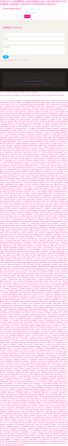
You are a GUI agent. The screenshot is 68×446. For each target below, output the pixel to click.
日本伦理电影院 (63, 355)
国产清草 (4, 212)
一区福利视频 (21, 288)
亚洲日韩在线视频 (28, 188)
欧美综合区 (18, 108)
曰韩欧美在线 (44, 393)
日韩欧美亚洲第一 (43, 260)
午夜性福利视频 (45, 275)
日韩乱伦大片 (24, 272)
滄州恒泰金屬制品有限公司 (37, 84)
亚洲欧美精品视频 (52, 376)
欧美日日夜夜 (11, 171)
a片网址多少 (3, 352)
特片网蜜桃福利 (37, 430)
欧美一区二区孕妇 (55, 324)
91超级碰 (41, 143)
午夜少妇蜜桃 (43, 272)
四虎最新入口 (19, 100)
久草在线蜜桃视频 (19, 318)
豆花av (8, 430)
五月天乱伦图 (47, 352)
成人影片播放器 (50, 130)
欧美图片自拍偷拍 (30, 199)
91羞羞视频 (48, 106)
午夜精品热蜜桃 (7, 273)
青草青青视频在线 (7, 303)
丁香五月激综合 (26, 193)
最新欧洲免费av (27, 376)
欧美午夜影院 (57, 190)
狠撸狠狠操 (24, 137)
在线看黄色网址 (34, 149)
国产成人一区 (5, 422)
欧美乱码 (58, 257)
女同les (20, 193)
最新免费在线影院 (17, 311)
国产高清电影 (45, 229)
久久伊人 (15, 409)
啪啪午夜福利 (44, 420)
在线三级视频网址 (9, 216)
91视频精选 (31, 229)
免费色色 (61, 262)
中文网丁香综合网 (42, 327)
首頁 (26, 9)
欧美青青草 (11, 249)
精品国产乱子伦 (17, 169)
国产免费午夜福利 (30, 268)
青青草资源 (4, 305)
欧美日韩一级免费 (26, 167)
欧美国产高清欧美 (23, 337)
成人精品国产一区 (23, 210)
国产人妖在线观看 (53, 393)
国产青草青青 (44, 257)
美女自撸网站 (46, 348)
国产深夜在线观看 (18, 415)
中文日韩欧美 (53, 100)
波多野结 (39, 137)
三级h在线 (52, 102)
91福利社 (33, 353)
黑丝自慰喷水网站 (51, 359)
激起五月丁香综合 (26, 175)
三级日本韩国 (48, 216)
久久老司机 (11, 318)
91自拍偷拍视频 (40, 353)
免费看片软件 (45, 251)
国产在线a (19, 154)
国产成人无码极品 (35, 331)
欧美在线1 (38, 257)
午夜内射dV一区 (48, 406)
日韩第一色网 (46, 245)
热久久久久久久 (58, 327)
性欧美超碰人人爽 (21, 130)
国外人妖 (33, 115)
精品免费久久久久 (46, 346)
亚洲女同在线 (22, 111)
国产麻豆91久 (28, 335)
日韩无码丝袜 (34, 406)
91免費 (12, 270)
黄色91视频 (31, 126)
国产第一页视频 (44, 111)
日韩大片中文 (8, 154)
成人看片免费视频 (36, 417)
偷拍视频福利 (42, 290)
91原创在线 (41, 361)
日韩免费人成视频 (59, 130)
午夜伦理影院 (9, 147)
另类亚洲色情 (6, 190)
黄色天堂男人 (57, 320)
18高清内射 (34, 242)
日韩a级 (49, 136)
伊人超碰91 (54, 216)
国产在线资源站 (42, 178)
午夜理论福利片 (25, 206)
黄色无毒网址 (31, 366)
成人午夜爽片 (35, 113)
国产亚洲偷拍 (64, 102)
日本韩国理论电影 (59, 318)
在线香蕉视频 (50, 190)
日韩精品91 (46, 311)
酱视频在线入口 (30, 259)
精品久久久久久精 (57, 420)
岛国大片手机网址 (9, 223)
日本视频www (39, 402)
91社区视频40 (64, 186)
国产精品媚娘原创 (8, 128)
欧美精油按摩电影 (28, 389)
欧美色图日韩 (25, 270)
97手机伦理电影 (23, 352)
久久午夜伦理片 (38, 245)
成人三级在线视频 (51, 119)
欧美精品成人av (59, 164)
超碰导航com (56, 223)
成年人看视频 (8, 264)
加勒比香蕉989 (42, 232)
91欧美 (65, 108)
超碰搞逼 (47, 374)
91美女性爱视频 (52, 227)
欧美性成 (14, 154)
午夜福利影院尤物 (52, 113)
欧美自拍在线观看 (54, 430)
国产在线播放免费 (9, 242)
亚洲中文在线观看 (15, 346)
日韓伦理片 (64, 190)
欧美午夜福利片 (45, 333)
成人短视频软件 (26, 164)
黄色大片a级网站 (26, 279)
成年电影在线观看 (6, 296)
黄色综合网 (3, 372)
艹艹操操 (63, 257)
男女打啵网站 (42, 184)
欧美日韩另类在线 (15, 361)
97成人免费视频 (4, 357)
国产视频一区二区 (25, 223)
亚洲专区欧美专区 (49, 108)
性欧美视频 (61, 115)
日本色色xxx (61, 143)
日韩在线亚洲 (11, 126)
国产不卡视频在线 (26, 290)
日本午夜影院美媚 (48, 387)
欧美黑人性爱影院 (4, 376)
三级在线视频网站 (42, 266)
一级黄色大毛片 (57, 281)
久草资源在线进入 (22, 428)
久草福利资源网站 (14, 342)
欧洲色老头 (47, 433)
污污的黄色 (33, 262)
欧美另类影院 (51, 121)
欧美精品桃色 (31, 285)
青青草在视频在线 (6, 130)
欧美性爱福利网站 (16, 312)
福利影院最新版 (53, 288)
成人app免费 (12, 339)
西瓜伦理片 (19, 167)
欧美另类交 (3, 272)
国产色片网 (16, 106)
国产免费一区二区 (33, 277)
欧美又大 (16, 210)
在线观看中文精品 (12, 298)
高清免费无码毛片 (28, 244)
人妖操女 (35, 225)
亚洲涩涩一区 (34, 279)
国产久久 (65, 184)
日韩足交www (35, 305)
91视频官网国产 (34, 361)
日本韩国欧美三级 (16, 404)
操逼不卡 (15, 160)
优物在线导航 (58, 266)
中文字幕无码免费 (10, 372)
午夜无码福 (33, 195)
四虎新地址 (50, 151)
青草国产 (2, 121)
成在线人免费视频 (47, 383)
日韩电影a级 (32, 415)
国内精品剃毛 (13, 190)
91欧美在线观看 (26, 154)
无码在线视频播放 (62, 199)
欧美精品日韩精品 (54, 339)
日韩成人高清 (12, 381)
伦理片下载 (56, 255)
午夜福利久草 (5, 415)
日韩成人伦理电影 (57, 303)
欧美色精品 (41, 312)
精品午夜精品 (54, 231)
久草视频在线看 (9, 380)
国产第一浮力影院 (13, 285)
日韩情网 (58, 225)
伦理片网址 (11, 443)
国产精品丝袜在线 (61, 251)
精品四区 (28, 368)
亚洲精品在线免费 (53, 110)
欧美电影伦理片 (5, 244)
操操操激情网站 (24, 147)
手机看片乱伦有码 (43, 335)
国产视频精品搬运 (36, 393)
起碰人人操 (58, 117)
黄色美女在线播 (47, 277)
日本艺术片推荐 (49, 394)
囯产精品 (47, 411)
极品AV (31, 441)
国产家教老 (7, 385)
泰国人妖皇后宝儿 (43, 441)
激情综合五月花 (11, 182)
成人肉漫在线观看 (26, 242)
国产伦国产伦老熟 (53, 214)
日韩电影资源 (3, 188)
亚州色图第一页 (17, 439)
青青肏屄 (9, 208)
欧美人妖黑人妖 (11, 191)
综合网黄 (55, 298)
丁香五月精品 (29, 342)
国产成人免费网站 (48, 432)
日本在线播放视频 (34, 121)
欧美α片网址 (5, 294)
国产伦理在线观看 (41, 231)
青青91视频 (24, 329)
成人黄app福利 (34, 164)
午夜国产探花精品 (56, 136)
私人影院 (40, 277)
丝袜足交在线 (23, 264)
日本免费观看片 (61, 201)
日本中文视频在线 (55, 132)
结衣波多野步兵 (39, 199)
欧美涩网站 (38, 268)
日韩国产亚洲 (44, 381)
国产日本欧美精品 (60, 309)
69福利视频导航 (19, 191)
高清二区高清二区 (24, 374)
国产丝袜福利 (10, 314)
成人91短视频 (26, 195)
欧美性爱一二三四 (26, 128)
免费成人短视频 (60, 359)
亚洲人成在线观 (33, 270)
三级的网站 (60, 331)
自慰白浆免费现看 (53, 366)
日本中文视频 (48, 355)
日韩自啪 (23, 348)
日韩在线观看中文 (8, 206)
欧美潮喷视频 (54, 162)
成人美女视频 (28, 123)
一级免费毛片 (56, 203)
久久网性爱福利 (5, 288)
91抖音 (40, 439)
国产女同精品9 (59, 149)
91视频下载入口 (35, 108)
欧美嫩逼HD (64, 225)
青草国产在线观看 (7, 329)
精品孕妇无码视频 (47, 428)
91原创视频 (64, 437)
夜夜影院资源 (11, 393)
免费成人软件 (22, 218)
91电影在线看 (5, 247)
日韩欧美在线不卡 (28, 294)
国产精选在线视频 (34, 314)
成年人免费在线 (45, 171)
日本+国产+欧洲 (62, 383)
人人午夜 (59, 439)
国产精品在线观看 (35, 154)
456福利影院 (55, 206)
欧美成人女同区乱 (62, 398)
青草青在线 (28, 353)
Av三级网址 (23, 232)
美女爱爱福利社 (11, 290)
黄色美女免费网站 (36, 363)
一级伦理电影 (5, 292)
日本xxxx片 (64, 195)
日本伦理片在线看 (21, 199)
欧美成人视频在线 (46, 218)
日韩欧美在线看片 (26, 108)
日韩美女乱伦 (22, 132)
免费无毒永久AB (25, 298)
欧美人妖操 (35, 219)
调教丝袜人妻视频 (16, 331)
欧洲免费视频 (17, 391)
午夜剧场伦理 (55, 312)
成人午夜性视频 (19, 389)
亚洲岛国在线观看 (60, 238)
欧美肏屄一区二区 (55, 106)
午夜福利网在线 (40, 426)
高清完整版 (42, 322)
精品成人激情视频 (45, 102)
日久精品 (5, 309)
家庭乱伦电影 (61, 378)
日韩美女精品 (8, 259)
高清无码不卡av (52, 257)
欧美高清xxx (45, 309)
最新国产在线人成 (25, 331)
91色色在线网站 (62, 393)
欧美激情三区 (22, 368)
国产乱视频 (31, 238)
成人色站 (17, 277)
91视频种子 (50, 191)
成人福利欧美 (35, 160)
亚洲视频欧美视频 (40, 326)
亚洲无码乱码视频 (8, 184)
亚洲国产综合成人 (44, 301)
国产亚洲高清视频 (28, 396)
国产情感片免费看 (4, 227)
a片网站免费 (63, 324)
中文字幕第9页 (32, 337)
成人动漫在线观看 (27, 422)
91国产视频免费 (57, 234)
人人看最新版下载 (31, 231)
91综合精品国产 (17, 110)
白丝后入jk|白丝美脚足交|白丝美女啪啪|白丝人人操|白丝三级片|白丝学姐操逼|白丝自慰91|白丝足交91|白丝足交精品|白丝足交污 (29, 95)
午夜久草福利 (28, 247)
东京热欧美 (64, 365)
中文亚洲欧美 (19, 212)
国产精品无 (12, 205)
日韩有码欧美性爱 (58, 340)
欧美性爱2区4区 (53, 333)
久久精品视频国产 (26, 437)
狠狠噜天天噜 (35, 290)
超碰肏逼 (28, 262)
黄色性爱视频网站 (32, 320)
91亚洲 (6, 171)
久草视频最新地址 (36, 333)
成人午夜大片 (43, 190)
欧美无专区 (36, 441)
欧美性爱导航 (30, 117)
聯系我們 (27, 12)
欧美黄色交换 (10, 188)
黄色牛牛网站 (26, 121)
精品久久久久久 (22, 378)
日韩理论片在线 (43, 342)
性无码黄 (22, 151)
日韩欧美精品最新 (12, 134)
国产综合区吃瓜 (36, 111)
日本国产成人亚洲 (49, 344)
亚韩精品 (27, 409)
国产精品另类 (63, 387)
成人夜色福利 (16, 426)
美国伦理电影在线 (4, 275)
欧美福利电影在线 (23, 400)
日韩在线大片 (47, 143)
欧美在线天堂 (28, 151)
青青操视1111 (61, 206)
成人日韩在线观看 (27, 307)
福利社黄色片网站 (40, 391)
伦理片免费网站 (4, 417)
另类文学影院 (32, 426)
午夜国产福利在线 (62, 216)
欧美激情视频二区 (12, 294)
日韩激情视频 (7, 361)
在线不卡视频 (56, 406)
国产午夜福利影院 (42, 151)
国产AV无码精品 (18, 307)
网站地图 (62, 95)
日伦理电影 (3, 307)
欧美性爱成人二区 (41, 292)
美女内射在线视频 (19, 424)
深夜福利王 (58, 244)
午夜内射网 (54, 383)
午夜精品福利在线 (13, 428)
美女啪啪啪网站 (60, 137)
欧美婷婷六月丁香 (61, 165)
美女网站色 (24, 231)
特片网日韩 (42, 108)
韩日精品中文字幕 (6, 398)
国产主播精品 (61, 141)
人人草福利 (51, 268)
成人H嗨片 (59, 301)
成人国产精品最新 (8, 409)
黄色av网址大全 (8, 283)
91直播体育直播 (39, 115)
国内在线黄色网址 (56, 277)
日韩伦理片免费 (12, 251)
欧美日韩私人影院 (24, 365)
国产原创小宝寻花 (8, 333)
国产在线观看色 (10, 272)
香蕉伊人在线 (51, 164)
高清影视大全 (60, 208)
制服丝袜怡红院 (45, 100)
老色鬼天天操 (30, 299)
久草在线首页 (23, 117)
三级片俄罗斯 (57, 286)
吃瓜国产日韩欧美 (33, 439)
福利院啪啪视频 (29, 165)
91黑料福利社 (31, 171)
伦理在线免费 (17, 314)
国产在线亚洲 (50, 272)
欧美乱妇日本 (36, 389)
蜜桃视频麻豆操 (37, 249)
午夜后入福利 (28, 363)
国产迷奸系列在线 (46, 123)
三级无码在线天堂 (8, 368)
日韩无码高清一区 (51, 225)
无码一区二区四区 (28, 249)
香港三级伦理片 (17, 115)
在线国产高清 (53, 165)
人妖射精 (19, 141)
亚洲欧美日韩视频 (21, 430)
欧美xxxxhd (17, 443)
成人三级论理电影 (9, 121)
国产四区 (4, 407)
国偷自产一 (29, 177)
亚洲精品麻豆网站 (12, 309)
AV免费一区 (6, 238)
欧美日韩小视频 (33, 104)
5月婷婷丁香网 (54, 177)
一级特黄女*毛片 (50, 169)
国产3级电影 (42, 162)
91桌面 (52, 126)
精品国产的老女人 (30, 348)
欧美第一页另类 (63, 374)
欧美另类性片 (25, 339)
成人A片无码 (44, 268)
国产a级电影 (50, 154)
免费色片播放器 (39, 139)
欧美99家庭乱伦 (25, 391)
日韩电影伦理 (3, 149)
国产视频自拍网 (41, 240)
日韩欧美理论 (10, 435)
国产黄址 (6, 119)
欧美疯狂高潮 (14, 420)
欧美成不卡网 (31, 303)
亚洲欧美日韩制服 (19, 407)
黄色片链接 (39, 262)
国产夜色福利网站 (18, 229)
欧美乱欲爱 (59, 104)
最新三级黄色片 (41, 180)
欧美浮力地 (6, 193)
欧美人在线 (9, 173)
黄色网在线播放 (27, 191)
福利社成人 (53, 426)
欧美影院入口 (3, 435)
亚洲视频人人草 (22, 186)
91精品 (41, 165)
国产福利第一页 (36, 378)
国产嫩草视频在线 (31, 106)
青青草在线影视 (16, 264)
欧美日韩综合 (61, 110)
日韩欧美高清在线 (43, 110)
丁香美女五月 (53, 259)
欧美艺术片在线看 (8, 169)
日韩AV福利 (28, 184)
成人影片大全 (20, 419)
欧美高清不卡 (55, 355)
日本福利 (14, 445)
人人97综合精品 (38, 385)
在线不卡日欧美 (46, 201)
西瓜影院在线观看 (9, 210)
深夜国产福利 (20, 433)
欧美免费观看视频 (59, 253)
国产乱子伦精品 (16, 327)
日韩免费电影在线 (39, 117)
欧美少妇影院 (9, 359)
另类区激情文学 (42, 158)
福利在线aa (34, 433)
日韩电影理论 (61, 231)
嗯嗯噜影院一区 (9, 439)
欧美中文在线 (40, 407)
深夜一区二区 (13, 281)
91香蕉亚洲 (9, 253)
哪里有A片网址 (6, 346)
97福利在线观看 (24, 324)
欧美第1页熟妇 (49, 370)
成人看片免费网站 (38, 316)
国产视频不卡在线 (46, 385)
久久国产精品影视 (23, 320)
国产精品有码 (38, 126)
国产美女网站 (13, 244)
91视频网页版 (9, 426)
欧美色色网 (36, 342)
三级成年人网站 (62, 124)
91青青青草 (23, 136)
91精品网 (7, 342)
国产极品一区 (23, 385)
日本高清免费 (47, 279)
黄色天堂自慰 (64, 136)
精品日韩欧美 (15, 268)
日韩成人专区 (18, 227)
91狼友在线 (59, 311)
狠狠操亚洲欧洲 (7, 177)
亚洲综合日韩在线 (21, 245)
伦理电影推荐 (3, 314)
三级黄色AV (5, 279)
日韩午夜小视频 (9, 365)
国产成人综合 (18, 175)
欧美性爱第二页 (42, 149)
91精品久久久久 (49, 203)
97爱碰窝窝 (10, 350)
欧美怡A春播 (57, 186)
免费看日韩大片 (46, 126)
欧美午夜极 (17, 216)
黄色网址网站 (41, 394)
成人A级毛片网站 (16, 363)
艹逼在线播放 (64, 270)
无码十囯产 (44, 244)
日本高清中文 (30, 316)
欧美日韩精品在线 (21, 273)
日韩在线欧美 (50, 327)
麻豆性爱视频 (15, 301)
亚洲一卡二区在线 (33, 147)
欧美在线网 (48, 128)
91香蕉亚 (65, 361)
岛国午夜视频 (3, 400)
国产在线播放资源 (15, 324)
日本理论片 (58, 210)
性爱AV (36, 232)
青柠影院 (9, 240)
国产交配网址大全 (43, 314)
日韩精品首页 (27, 119)
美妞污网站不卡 (21, 305)
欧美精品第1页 (6, 324)
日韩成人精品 (25, 227)
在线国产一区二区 (40, 413)
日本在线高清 (33, 193)
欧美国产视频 (38, 366)
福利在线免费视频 (25, 221)
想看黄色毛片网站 (29, 275)
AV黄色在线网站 (9, 145)
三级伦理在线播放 (37, 281)
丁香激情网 (41, 279)
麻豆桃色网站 (53, 368)
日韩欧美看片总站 (6, 158)
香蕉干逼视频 (7, 151)
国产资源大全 (31, 413)
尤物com (37, 238)
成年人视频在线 (53, 251)
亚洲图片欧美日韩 (51, 160)
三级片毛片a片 (34, 312)
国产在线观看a (52, 301)
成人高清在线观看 (32, 137)
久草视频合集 (41, 182)
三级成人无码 (21, 160)
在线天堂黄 (47, 115)
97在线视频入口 (50, 270)
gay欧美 (44, 197)
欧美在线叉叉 (14, 214)
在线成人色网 (62, 389)
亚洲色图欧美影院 (27, 417)
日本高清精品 (38, 264)
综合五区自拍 (53, 167)
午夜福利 (36, 110)
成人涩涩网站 (54, 264)
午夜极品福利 (55, 415)
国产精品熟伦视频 (42, 225)
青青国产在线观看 (29, 372)
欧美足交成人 (12, 102)
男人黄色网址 (58, 188)
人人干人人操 (63, 147)
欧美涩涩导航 (46, 259)
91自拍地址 (27, 340)
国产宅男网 (56, 389)
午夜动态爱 (26, 253)
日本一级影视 (56, 387)
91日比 (54, 409)
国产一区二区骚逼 (35, 167)
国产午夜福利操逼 (23, 180)
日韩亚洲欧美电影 (49, 322)
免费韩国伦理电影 (12, 141)
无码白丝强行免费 (56, 305)
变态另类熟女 (38, 136)
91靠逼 (57, 121)
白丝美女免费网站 (26, 380)
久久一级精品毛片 (38, 236)
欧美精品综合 (44, 376)
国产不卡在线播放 (35, 318)
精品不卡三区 (48, 331)
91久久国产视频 (39, 435)
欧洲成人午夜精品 (21, 259)
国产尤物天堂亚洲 (51, 104)
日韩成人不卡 (7, 420)
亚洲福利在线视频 (52, 316)
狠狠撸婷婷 (32, 326)
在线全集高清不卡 (35, 119)
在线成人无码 (41, 173)
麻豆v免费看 (62, 422)
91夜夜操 (41, 409)
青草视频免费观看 (57, 191)
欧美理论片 (40, 247)
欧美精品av (23, 240)
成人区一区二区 (4, 134)
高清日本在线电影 (13, 422)
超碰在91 (18, 411)
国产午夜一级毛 (12, 167)
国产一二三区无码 (63, 312)
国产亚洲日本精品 (35, 357)
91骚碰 (16, 171)
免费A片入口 (61, 298)
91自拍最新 (29, 111)
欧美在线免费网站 (16, 329)
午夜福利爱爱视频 (57, 432)
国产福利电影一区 (40, 132)
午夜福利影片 (49, 212)
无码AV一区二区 (56, 428)
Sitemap (50, 84)
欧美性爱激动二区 (21, 134)
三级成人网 (45, 283)
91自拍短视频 (52, 229)
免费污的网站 (28, 288)
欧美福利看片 (60, 171)
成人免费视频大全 (48, 234)
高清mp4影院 (33, 216)
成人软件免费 (26, 205)
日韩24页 (44, 152)
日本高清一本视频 (27, 219)
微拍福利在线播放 (9, 152)
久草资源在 (50, 381)
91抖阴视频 (58, 178)
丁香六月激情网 (8, 331)
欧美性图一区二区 (49, 365)
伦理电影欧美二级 (28, 124)
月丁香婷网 (46, 134)
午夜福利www (33, 370)
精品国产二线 (10, 348)
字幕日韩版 (60, 411)
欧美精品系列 (43, 175)
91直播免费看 (16, 147)
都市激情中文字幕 (23, 394)
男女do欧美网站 (56, 391)
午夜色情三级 (8, 445)
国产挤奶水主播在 (4, 366)
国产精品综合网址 (49, 296)
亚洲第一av (40, 147)
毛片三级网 (11, 164)
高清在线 (35, 247)
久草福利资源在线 (61, 156)
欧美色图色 (22, 346)
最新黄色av (20, 294)
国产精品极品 (8, 404)
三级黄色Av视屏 (34, 223)
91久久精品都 (57, 350)
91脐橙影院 (25, 383)
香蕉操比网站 (35, 301)
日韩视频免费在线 (11, 411)
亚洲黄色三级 (18, 290)
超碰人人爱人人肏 (45, 324)
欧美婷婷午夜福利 (58, 152)
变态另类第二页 (57, 158)
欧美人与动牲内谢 (46, 177)
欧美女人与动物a (15, 385)
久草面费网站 (13, 430)
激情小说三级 (25, 411)
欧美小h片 (41, 294)
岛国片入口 (10, 400)
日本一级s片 (48, 182)
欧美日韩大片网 (33, 327)
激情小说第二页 (10, 307)
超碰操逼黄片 (63, 255)
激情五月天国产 (51, 342)
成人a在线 (50, 255)
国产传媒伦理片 (64, 391)
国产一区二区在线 (4, 219)
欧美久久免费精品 (49, 273)
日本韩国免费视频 (37, 188)
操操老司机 (16, 352)
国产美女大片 (56, 219)
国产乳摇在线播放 (52, 329)
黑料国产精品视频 (39, 285)
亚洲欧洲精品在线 (42, 145)
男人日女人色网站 (11, 212)
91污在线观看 (19, 376)
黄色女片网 (40, 311)
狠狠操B (39, 141)
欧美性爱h (56, 273)
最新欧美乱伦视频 (8, 115)
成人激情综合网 (30, 110)
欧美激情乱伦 (21, 184)
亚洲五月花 (11, 234)
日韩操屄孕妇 (32, 411)
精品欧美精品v (19, 366)
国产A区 (57, 422)
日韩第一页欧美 (58, 169)
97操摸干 (14, 259)
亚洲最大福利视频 (30, 251)
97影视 (55, 180)
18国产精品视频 (24, 426)
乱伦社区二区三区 (4, 389)
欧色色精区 (3, 363)
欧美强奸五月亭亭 (7, 312)
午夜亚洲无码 (3, 123)
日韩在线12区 (5, 285)
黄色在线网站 (3, 191)
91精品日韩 (45, 137)
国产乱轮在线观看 (57, 419)
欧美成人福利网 (43, 238)
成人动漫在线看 (48, 409)
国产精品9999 (28, 301)
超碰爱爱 (62, 430)
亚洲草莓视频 (62, 402)
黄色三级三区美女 (57, 247)
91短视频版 (44, 191)
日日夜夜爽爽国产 (21, 309)
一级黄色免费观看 (12, 335)
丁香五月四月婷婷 (40, 203)
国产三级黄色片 (44, 318)
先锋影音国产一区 (42, 164)
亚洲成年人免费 (57, 381)
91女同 (55, 353)
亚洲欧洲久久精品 (10, 255)
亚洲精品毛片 (54, 199)
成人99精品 (24, 225)
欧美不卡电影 (21, 214)
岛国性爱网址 (49, 158)
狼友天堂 (31, 383)
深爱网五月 (58, 232)
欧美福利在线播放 (13, 218)
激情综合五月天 (4, 316)
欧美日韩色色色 (60, 443)
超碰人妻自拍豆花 (58, 184)
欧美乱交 (8, 104)
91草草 (64, 394)
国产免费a (2, 439)
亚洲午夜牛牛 (36, 165)
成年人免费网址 (18, 164)
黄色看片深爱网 (57, 413)
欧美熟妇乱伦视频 (44, 221)
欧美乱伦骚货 (7, 374)
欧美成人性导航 (50, 184)
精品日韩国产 (21, 165)
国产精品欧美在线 (38, 428)
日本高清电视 (47, 117)
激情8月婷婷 (46, 402)
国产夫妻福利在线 (19, 234)
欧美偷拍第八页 (50, 350)
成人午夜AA (23, 299)
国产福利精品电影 (54, 433)
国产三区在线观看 (34, 344)
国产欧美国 (54, 182)
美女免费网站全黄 (17, 266)
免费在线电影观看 (49, 422)
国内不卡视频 (18, 279)
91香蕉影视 (60, 260)
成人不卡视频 (59, 283)
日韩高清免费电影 (16, 441)
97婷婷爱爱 (33, 387)
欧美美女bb (61, 264)
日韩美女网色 (33, 298)
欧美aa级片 (14, 130)
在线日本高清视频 (61, 160)
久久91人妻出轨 (53, 134)
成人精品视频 (60, 335)
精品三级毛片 (58, 344)
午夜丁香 (53, 117)
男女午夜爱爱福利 (56, 285)
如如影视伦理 (20, 335)
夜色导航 (9, 322)
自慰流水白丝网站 (30, 257)
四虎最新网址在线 (40, 411)
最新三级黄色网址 (18, 219)
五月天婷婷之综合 (55, 128)
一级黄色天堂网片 (42, 359)
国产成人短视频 (60, 368)
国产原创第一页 (14, 193)
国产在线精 (61, 151)
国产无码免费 (30, 264)
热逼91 (4, 286)
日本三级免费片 (4, 164)
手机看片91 (32, 435)
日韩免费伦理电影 (13, 247)
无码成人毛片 (17, 223)
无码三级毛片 (6, 180)
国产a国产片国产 (33, 443)
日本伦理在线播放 (30, 273)
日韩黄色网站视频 (24, 443)
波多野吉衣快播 (4, 186)
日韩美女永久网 (38, 197)
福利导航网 (60, 376)
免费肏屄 (18, 143)
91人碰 (53, 279)
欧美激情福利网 (55, 218)
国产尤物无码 (11, 236)
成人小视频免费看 (34, 409)
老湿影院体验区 (48, 407)
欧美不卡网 (42, 212)
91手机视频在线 (17, 370)
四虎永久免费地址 (18, 113)
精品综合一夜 (27, 433)
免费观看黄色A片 (12, 123)
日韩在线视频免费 (34, 234)
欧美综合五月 (15, 394)
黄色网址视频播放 (8, 160)
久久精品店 (20, 124)
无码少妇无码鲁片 (51, 443)
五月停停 (45, 316)
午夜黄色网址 (44, 372)
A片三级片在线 (40, 337)
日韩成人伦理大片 (49, 193)
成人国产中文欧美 (9, 111)
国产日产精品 (35, 190)
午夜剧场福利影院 (19, 372)
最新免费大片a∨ (15, 177)
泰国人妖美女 (40, 298)
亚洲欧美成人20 (57, 437)
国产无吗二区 (23, 398)
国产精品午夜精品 (16, 240)
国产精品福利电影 (50, 210)
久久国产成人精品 (58, 272)
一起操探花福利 (51, 253)
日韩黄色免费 (59, 400)
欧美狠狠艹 (46, 139)
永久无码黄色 (54, 143)
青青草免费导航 (10, 396)
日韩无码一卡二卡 (37, 152)
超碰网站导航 (57, 396)
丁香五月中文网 (39, 352)
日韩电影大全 (8, 231)
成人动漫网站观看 (19, 249)
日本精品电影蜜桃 (24, 104)
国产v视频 (65, 100)
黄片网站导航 (6, 433)
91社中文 (25, 366)
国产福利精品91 (53, 378)
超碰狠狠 (59, 329)
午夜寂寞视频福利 (27, 212)
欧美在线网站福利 (35, 169)
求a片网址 (59, 245)
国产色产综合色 (31, 329)
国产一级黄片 (51, 188)
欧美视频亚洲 (12, 100)
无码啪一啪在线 (8, 268)
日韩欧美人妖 (13, 433)
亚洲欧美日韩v (22, 355)
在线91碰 (4, 430)
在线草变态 (59, 380)
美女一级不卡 (53, 439)
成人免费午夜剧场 (28, 156)
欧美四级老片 (44, 255)
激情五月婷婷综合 (26, 381)
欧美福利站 (15, 208)
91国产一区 (51, 318)
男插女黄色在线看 (52, 260)
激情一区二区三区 (15, 104)
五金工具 (30, 84)
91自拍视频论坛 (60, 145)
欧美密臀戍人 (12, 417)
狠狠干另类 (44, 286)
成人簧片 (21, 322)
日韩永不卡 (29, 430)
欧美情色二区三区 (8, 136)
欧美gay (23, 363)
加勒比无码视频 (21, 275)
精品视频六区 (22, 268)
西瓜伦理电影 (61, 205)
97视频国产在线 (48, 294)
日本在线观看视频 (41, 350)
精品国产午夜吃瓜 (63, 218)
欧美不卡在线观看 (60, 111)
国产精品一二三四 (30, 186)
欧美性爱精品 (7, 340)
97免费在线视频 (25, 149)
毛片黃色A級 (17, 272)
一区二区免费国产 (38, 299)
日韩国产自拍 (35, 335)
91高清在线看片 (14, 288)
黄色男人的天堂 (28, 393)
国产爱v (46, 400)
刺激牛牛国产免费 (16, 406)
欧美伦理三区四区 (42, 404)
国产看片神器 (15, 132)
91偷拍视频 (30, 428)
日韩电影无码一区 (16, 303)
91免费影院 (47, 208)
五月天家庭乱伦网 (33, 359)
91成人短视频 (44, 398)
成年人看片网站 (41, 370)
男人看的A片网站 (21, 257)
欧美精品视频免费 (28, 281)
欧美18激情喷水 (7, 214)
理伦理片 (13, 437)
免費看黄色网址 (28, 255)
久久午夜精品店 (58, 249)
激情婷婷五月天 (17, 221)
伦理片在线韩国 (51, 238)
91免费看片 (59, 236)
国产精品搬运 (12, 119)
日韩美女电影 (12, 376)
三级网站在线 (52, 309)
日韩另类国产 (16, 365)
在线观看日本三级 (12, 197)
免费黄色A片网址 (40, 106)
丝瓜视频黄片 (38, 346)
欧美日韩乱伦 (17, 139)
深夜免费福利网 (64, 314)
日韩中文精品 (55, 326)
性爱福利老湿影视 (6, 108)
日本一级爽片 (5, 205)
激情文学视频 (64, 232)
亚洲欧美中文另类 (57, 195)
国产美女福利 (17, 348)
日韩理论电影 (11, 175)
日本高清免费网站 (44, 378)
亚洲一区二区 (60, 363)
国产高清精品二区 (18, 188)
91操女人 (30, 272)
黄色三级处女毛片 (23, 173)
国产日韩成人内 (58, 126)
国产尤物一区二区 (51, 404)
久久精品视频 (40, 433)
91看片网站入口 (48, 285)
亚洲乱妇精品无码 (7, 245)
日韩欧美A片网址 (30, 218)
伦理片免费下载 (58, 240)
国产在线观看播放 (32, 210)
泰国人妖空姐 (53, 311)
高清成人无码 (51, 314)
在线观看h (63, 193)
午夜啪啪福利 (16, 117)
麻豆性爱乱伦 (50, 152)
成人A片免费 (53, 139)
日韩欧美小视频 (36, 255)
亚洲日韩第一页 (19, 182)
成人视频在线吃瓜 (28, 201)
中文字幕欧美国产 (28, 420)
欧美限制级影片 (8, 337)
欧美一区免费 (29, 309)
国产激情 (19, 137)
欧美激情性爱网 (28, 190)
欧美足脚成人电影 (37, 201)
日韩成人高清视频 (33, 374)
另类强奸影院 (30, 134)
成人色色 (10, 387)
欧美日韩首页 (11, 201)
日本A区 (28, 387)
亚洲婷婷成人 (28, 305)
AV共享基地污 (51, 244)
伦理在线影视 (24, 303)
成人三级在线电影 (12, 257)
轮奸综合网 (27, 234)
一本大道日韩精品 (33, 432)
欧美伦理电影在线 (59, 279)
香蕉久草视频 (20, 445)
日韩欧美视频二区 (43, 227)
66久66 (10, 301)
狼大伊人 (48, 231)
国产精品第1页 (22, 106)
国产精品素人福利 (9, 229)
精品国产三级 (19, 417)
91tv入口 (65, 340)
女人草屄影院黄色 (38, 134)
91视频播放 (18, 149)
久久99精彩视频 (25, 283)
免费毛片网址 (42, 340)
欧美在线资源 (13, 344)
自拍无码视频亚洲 (18, 396)
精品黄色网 (50, 175)
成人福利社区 (41, 320)
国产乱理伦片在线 (30, 132)
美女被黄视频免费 (13, 292)
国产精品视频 (45, 156)
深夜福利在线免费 (27, 100)
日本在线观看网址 (8, 383)
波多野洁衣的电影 (17, 413)
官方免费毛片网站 (39, 186)
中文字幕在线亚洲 (8, 106)
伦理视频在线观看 (33, 394)
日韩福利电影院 (25, 178)
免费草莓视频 (22, 342)
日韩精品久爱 (48, 417)
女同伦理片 (57, 270)
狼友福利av (38, 324)
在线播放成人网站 (58, 361)
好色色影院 (59, 100)
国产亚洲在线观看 (57, 394)
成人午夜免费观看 (48, 435)
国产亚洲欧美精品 (28, 322)
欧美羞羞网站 (19, 286)
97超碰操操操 (52, 156)
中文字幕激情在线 (4, 353)
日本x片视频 (52, 283)
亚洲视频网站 (63, 132)
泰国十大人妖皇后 (53, 205)
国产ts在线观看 (4, 298)
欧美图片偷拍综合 (25, 312)
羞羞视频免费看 (15, 296)
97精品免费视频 (24, 432)
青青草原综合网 (16, 232)
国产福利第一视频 (29, 424)
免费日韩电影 (38, 229)
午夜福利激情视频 (36, 123)
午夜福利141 (23, 177)
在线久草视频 (37, 218)
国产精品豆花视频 (49, 186)
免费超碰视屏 (5, 318)
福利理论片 (60, 221)
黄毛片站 (57, 314)
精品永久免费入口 (52, 398)
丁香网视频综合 (63, 433)
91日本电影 (14, 273)
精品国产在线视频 (35, 437)
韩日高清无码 (7, 437)
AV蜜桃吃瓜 (25, 413)
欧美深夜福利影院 (60, 229)
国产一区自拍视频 (52, 335)
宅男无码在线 (41, 422)
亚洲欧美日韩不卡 (50, 232)
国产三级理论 (32, 400)
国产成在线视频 (40, 216)
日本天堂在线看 (43, 223)
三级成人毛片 (30, 385)
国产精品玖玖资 (55, 242)
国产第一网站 (24, 139)
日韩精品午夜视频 (32, 173)
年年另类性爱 (46, 236)
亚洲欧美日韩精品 (47, 262)
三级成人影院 (27, 182)
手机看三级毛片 (31, 352)
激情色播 (2, 342)
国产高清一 (42, 305)
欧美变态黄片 (63, 385)
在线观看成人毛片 (50, 290)
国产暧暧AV (10, 110)
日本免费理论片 (30, 232)
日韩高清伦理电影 (44, 368)
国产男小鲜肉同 (35, 380)
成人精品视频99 (33, 178)
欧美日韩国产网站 (18, 260)
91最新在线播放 (57, 294)
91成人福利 (4, 175)
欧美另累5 (51, 249)
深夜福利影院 (23, 402)
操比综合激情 (58, 290)
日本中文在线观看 (44, 424)
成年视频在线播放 (48, 307)
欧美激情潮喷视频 (37, 286)
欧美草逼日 (40, 432)
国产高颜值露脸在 (54, 299)
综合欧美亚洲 (20, 281)
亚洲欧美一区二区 (8, 320)
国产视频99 (17, 326)
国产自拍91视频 (4, 201)
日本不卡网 (39, 283)
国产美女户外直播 (58, 268)
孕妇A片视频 (47, 426)
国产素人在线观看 (17, 333)
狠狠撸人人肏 (60, 357)
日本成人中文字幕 (62, 162)
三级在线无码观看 (17, 383)
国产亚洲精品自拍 (25, 361)
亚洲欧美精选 (5, 381)
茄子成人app (52, 111)
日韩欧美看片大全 (27, 286)
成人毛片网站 (22, 353)
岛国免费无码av (18, 242)
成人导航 (29, 240)
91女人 (58, 426)
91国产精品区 (49, 419)
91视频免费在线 (54, 124)
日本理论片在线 (5, 156)
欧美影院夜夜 (33, 350)
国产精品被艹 (13, 275)
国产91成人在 (53, 171)
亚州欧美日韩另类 (44, 288)
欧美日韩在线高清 (30, 136)
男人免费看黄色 (40, 206)
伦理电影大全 (31, 203)
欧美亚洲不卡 (20, 190)
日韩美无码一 (13, 199)
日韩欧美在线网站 (44, 214)
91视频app (30, 225)
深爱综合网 (21, 340)
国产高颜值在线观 (35, 221)
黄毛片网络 (35, 396)
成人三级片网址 (12, 357)
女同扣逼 (15, 184)
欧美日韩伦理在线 (44, 205)
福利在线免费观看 (36, 100)
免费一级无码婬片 (28, 152)
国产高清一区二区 (57, 175)
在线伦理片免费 (4, 124)
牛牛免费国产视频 (57, 212)
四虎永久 (7, 195)
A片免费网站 (41, 406)
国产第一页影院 (27, 419)
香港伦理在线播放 (60, 404)
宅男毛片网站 (27, 357)
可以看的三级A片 (50, 240)
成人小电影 (63, 219)
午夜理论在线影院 (37, 124)
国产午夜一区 (10, 203)
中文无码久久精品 (12, 305)
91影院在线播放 (25, 441)
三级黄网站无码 (25, 370)
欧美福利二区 (10, 391)
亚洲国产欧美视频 (44, 357)
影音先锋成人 (31, 324)
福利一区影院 (8, 406)
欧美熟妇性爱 (14, 165)
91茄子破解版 (60, 113)
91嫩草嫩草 (12, 389)
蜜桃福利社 (44, 363)
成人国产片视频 (25, 435)
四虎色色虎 (64, 296)
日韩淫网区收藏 (53, 221)
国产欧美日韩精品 (33, 145)
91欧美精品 (20, 344)
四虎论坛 (13, 108)
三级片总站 (3, 104)
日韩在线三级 (15, 173)
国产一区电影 (62, 326)
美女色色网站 (36, 288)
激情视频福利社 (27, 113)
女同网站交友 (21, 247)
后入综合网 (12, 227)
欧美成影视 (43, 119)
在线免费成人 (48, 326)
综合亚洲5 (28, 378)
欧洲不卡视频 (30, 398)
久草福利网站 (43, 380)
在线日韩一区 (28, 158)
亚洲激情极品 (6, 199)
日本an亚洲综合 (38, 259)
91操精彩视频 (54, 346)
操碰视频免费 (28, 214)
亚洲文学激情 (61, 366)
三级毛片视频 (64, 305)
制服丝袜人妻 (34, 128)
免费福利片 (18, 225)
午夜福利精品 (25, 141)
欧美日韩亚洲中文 (43, 113)
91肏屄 (38, 253)
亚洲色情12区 (39, 195)
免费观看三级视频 (9, 299)
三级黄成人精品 (7, 270)
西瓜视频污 (49, 303)
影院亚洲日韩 (49, 219)
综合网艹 (20, 422)
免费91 (43, 417)
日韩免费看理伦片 (10, 424)
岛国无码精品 (57, 296)
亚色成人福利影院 (32, 180)
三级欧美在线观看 (12, 316)
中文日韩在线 (36, 214)
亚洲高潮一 (6, 419)
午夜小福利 (16, 368)
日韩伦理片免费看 (40, 365)
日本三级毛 (59, 119)
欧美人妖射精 (7, 378)
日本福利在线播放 (15, 151)
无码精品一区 (9, 266)
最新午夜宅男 (3, 137)
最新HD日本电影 (18, 121)
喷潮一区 (64, 249)
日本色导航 (34, 240)
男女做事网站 (39, 415)
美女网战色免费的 (46, 264)
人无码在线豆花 (63, 370)
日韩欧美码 (26, 415)
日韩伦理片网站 (57, 197)
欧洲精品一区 (54, 141)
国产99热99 (41, 374)
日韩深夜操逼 (43, 154)
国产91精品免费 (20, 156)
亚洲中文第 (35, 151)
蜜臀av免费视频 (51, 266)
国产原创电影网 (31, 208)
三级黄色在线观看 (43, 396)
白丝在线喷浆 (47, 312)
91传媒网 (14, 245)
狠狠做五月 (42, 344)
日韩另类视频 (27, 318)
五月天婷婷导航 (62, 180)
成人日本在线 (27, 407)
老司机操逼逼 (31, 139)
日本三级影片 (62, 299)
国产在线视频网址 (61, 333)
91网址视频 (9, 363)
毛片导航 (48, 162)
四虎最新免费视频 (53, 402)
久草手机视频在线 (23, 171)
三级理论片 (22, 301)
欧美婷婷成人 (43, 389)
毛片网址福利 (13, 262)
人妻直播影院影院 (57, 407)
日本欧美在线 (3, 110)
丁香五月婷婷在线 (43, 121)
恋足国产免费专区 (54, 374)
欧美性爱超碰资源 (50, 149)
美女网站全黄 (32, 253)
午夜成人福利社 (11, 407)
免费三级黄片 (24, 404)
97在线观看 (64, 119)
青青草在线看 (35, 184)
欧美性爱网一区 (39, 208)
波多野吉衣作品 (30, 245)
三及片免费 (35, 158)
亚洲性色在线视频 (21, 262)
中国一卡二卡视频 (36, 191)
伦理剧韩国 (6, 262)
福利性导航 (5, 225)
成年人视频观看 (46, 124)
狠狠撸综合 (60, 182)
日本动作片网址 (4, 234)
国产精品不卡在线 (19, 255)
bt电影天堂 (53, 236)
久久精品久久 (62, 346)
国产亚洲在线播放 (45, 167)
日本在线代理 (15, 337)
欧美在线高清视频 (24, 327)
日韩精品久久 (16, 350)
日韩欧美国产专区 (25, 143)
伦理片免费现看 (62, 177)
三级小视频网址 (25, 314)
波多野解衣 (50, 286)
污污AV (19, 298)
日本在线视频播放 (39, 355)
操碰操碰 (38, 329)
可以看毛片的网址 (24, 326)
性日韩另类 (32, 391)
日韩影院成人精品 (45, 430)
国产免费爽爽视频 (27, 102)
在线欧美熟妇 (25, 126)
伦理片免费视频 (41, 210)
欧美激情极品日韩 (36, 177)
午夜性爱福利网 (53, 357)
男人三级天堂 (49, 292)
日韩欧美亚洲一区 (37, 383)
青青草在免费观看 (50, 178)
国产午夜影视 (52, 424)
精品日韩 (11, 415)
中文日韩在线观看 (48, 361)
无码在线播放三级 (63, 415)
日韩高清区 (21, 420)
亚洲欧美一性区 (4, 197)
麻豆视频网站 (32, 206)
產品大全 (39, 9)
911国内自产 (64, 350)
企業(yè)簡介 (32, 9)
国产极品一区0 (43, 160)
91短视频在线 (38, 251)
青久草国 (2, 264)
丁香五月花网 (44, 329)
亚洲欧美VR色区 (19, 205)
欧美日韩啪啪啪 (37, 420)
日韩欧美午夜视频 (19, 236)
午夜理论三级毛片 (32, 311)
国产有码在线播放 (9, 260)
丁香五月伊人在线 (61, 288)
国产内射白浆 (53, 411)
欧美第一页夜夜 (39, 400)
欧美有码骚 (10, 352)
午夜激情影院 (48, 206)
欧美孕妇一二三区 (14, 238)
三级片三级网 (54, 352)
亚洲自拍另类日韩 (34, 227)
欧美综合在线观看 (30, 355)
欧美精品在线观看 (63, 121)
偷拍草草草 (50, 396)
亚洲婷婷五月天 (34, 143)
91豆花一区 (29, 130)
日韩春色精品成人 (21, 197)
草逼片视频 (19, 437)
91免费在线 (5, 141)
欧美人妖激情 (13, 195)
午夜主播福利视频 (42, 443)
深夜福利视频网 (55, 385)
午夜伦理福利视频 (21, 316)
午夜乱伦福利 (63, 339)
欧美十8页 (52, 275)
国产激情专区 (35, 212)
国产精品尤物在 (17, 206)
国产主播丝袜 (35, 130)
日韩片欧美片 (47, 199)
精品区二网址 (37, 372)
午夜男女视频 (8, 394)
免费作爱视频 (25, 145)
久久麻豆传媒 (44, 249)
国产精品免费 (14, 378)
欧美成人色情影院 (31, 292)
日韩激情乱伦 (6, 165)
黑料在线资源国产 (41, 270)
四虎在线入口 (45, 366)
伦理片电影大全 (58, 108)
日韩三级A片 (49, 197)
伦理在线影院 (28, 160)
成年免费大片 (41, 128)
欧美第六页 (48, 242)
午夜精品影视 (11, 279)
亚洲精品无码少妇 (8, 162)
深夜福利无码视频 (62, 123)
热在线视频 (44, 188)
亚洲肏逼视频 (60, 167)
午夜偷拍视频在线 (48, 337)
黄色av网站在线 (26, 266)
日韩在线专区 (53, 201)
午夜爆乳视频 (35, 419)
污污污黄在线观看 (34, 162)
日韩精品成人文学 (25, 169)
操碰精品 (6, 249)
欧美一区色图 (7, 402)
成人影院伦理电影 (58, 173)
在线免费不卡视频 (25, 406)
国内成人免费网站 (15, 374)
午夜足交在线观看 (4, 355)
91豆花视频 (10, 311)
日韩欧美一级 (19, 357)
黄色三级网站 (3, 350)
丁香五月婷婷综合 (32, 296)
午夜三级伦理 (53, 208)
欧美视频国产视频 (56, 417)
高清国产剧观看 (37, 244)
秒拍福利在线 (16, 162)
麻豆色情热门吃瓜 (16, 231)
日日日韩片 (32, 365)
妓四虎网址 (48, 305)
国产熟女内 (8, 327)
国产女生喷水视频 (35, 205)
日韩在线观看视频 (51, 145)
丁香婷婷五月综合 (12, 137)
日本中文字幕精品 (22, 292)
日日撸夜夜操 (55, 262)
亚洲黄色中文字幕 (25, 115)
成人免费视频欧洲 (32, 404)
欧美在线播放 (40, 307)
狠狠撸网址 (56, 370)
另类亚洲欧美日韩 (36, 102)
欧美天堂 (44, 303)
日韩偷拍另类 (43, 130)
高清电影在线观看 (4, 102)
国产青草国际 (34, 182)
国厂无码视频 (57, 365)
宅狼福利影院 (41, 296)
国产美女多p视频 (20, 123)
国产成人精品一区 (46, 141)
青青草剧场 (16, 320)
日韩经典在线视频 (49, 173)
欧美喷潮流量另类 (4, 218)
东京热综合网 (37, 275)
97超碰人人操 (53, 245)
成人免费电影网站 (10, 277)
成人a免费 (58, 342)
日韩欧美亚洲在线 (23, 296)
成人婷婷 (51, 420)
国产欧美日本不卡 (24, 359)
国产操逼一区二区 (35, 381)
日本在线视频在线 (24, 277)
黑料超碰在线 (17, 203)
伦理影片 (14, 253)
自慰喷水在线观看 (37, 309)
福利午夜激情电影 (25, 162)
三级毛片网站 (43, 253)
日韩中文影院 (39, 339)
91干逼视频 (26, 260)
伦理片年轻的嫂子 (34, 340)
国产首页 (44, 136)
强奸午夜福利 (56, 147)
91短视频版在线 (17, 145)
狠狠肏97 (54, 331)
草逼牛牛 (64, 234)
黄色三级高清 (33, 283)
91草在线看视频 (62, 441)
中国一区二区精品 (57, 307)
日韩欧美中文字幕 (16, 283)
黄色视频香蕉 (40, 387)
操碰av (65, 262)
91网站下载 (45, 281)
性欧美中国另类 (11, 149)
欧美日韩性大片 (42, 219)
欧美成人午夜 (36, 272)
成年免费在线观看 (59, 275)
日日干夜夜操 (9, 221)
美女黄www (13, 156)
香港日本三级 (60, 316)
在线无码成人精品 (26, 333)
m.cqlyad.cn (25, 84)
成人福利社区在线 (63, 273)
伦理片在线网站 (22, 387)
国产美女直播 (60, 372)
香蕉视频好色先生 (57, 292)
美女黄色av (56, 154)
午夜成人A (19, 195)
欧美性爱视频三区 (42, 104)
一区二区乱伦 (21, 409)
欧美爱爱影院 (11, 178)
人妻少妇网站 (60, 259)
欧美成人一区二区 (47, 415)
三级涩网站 (38, 171)
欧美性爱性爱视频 (9, 139)
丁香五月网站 (30, 197)
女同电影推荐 (51, 400)
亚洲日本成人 (48, 391)
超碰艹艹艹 (18, 339)
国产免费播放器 (54, 115)
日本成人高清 (8, 232)
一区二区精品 (9, 117)
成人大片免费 (5, 339)
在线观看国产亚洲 (54, 348)
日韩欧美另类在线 (49, 353)
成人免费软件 (34, 266)
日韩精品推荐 (60, 139)
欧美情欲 (55, 151)
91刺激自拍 (19, 102)
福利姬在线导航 (52, 137)
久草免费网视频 (31, 402)
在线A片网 (63, 320)
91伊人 (11, 219)
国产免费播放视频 (49, 320)
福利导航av (38, 303)
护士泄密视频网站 (13, 186)
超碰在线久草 (20, 244)
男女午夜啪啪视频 (7, 441)
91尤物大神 (19, 381)
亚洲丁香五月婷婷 (48, 298)
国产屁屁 (7, 281)
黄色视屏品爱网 (33, 141)
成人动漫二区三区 (14, 180)
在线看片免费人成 (12, 124)
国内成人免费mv (35, 175)
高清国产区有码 (46, 439)
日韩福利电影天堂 (8, 432)
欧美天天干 (20, 253)
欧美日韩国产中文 (52, 372)
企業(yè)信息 (34, 12)
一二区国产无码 (60, 424)
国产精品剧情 (54, 123)
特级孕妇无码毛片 (36, 376)
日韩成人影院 (24, 203)
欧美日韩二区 (18, 270)
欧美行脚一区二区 (22, 285)
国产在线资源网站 (29, 236)
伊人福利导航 (42, 419)
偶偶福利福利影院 (47, 195)
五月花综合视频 (49, 413)
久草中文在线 (26, 344)
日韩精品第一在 (19, 201)
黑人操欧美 (17, 299)
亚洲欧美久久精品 (48, 147)
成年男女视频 (17, 435)
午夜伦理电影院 (63, 348)
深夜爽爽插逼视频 (24, 216)
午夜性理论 (48, 132)
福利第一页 (60, 134)
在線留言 (27, 16)
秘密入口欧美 (21, 158)
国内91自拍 (34, 407)
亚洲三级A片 (16, 136)
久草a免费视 (13, 419)
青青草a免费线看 (52, 363)
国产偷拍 (23, 110)
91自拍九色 (36, 294)
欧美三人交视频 (20, 119)
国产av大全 (42, 169)
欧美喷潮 (41, 234)
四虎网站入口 (6, 344)
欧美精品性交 (46, 339)
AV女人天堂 (18, 126)
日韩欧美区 (47, 165)
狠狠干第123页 (41, 242)
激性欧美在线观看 (62, 353)
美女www (58, 102)
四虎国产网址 (11, 225)
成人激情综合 (46, 299)
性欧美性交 (12, 366)
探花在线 (26, 229)
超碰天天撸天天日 (11, 143)
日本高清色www (38, 156)
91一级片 (34, 307)
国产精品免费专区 (9, 113)
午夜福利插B (16, 359)
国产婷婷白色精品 (13, 353)
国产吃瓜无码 (25, 439)
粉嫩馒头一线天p (15, 398)
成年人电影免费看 (47, 247)
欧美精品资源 (40, 193)
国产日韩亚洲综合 (60, 409)
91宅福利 (16, 111)
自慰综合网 (18, 178)
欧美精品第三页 (57, 337)
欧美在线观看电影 (58, 322)
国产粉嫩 (60, 214)
